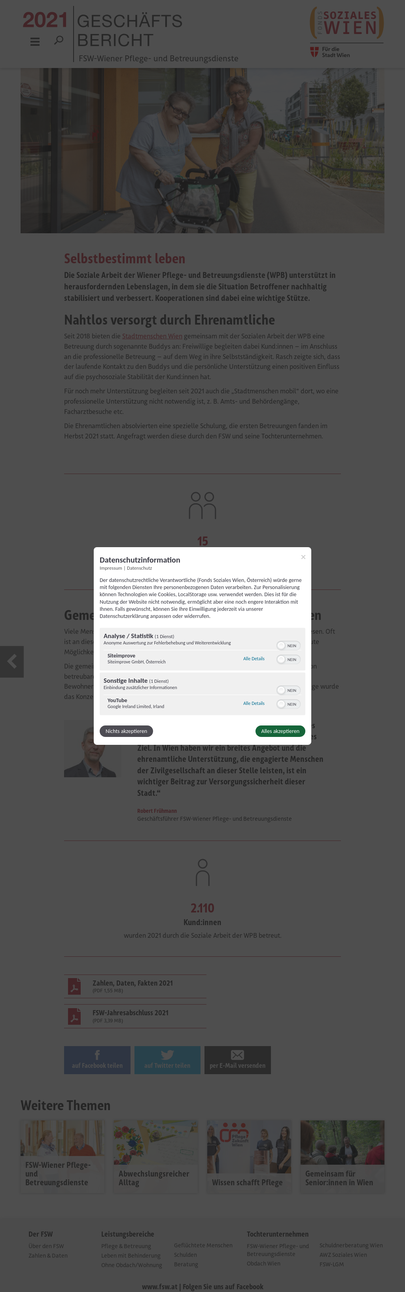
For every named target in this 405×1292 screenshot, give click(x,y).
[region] (202, 672)
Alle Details (254, 658)
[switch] (288, 645)
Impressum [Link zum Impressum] (111, 568)
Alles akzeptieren (280, 731)
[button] (281, 645)
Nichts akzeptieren (126, 731)
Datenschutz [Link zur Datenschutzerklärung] (139, 568)
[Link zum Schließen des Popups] (303, 557)
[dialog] (202, 646)
